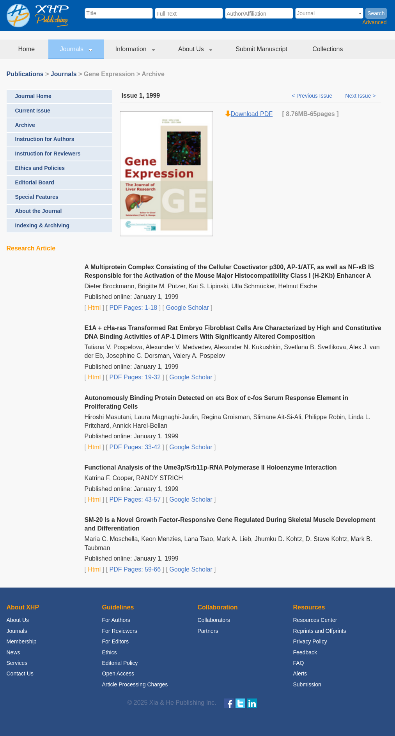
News (13, 652)
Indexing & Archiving (42, 225)
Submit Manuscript (262, 49)
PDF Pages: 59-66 (134, 569)
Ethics (109, 652)
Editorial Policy (120, 663)
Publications (25, 74)
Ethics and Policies (40, 168)
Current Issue (32, 110)
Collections (328, 49)
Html (93, 307)
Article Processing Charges (135, 684)
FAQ (298, 663)
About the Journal (38, 211)
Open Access (118, 673)
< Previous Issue (313, 96)
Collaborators (214, 620)
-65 (312, 114)
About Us (195, 49)
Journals (76, 49)
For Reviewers (119, 631)
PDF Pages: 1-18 (132, 307)
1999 (153, 95)
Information (135, 49)
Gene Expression (109, 74)
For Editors (115, 641)
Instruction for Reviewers (48, 153)
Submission (307, 684)
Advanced (374, 22)
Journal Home (33, 96)
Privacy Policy (310, 641)
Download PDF (252, 114)
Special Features (36, 197)
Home (27, 49)
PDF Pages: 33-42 (134, 447)
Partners (208, 631)
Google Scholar (186, 307)
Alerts (300, 673)
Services (17, 663)
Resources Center (315, 620)
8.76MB (297, 114)
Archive (25, 125)
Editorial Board (34, 182)
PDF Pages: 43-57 (134, 499)
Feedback (305, 652)
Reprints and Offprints (319, 631)
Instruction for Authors (44, 139)
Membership (22, 641)
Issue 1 (132, 95)
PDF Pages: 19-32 (134, 377)
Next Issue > (360, 96)
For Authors (116, 620)
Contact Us (20, 673)
